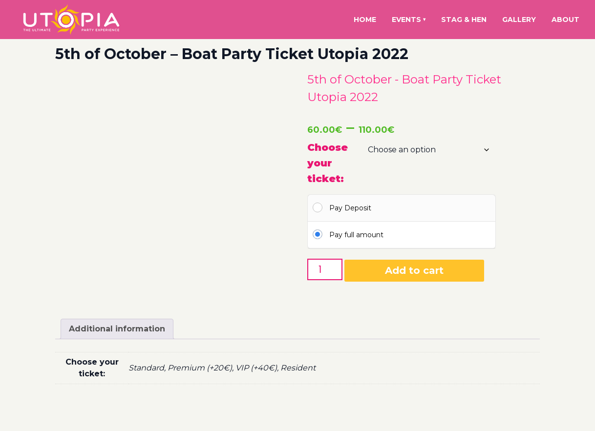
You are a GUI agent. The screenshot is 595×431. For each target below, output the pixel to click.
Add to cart (414, 270)
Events (408, 19)
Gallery (519, 19)
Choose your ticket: (327, 163)
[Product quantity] (325, 269)
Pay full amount (356, 234)
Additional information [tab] (117, 328)
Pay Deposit (350, 208)
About (565, 19)
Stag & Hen (464, 19)
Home (365, 19)
